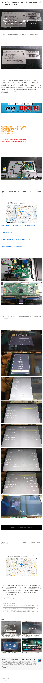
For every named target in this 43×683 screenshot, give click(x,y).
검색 (38, 2)
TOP (41, 679)
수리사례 (4, 603)
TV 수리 (8, 603)
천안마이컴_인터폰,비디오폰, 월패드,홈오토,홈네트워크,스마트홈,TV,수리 (21, 2)
